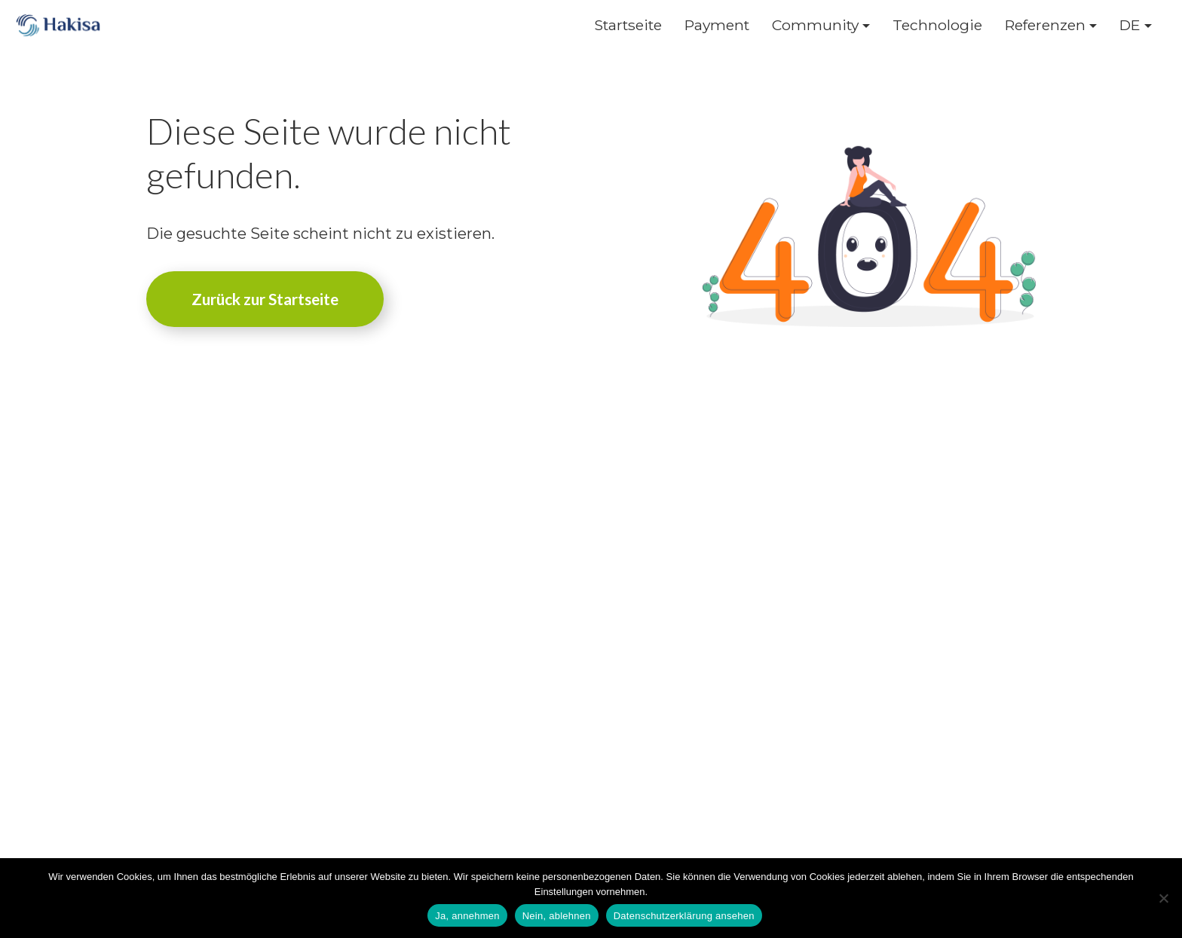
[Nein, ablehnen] (1163, 898)
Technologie (937, 25)
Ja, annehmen (467, 915)
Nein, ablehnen (556, 915)
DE (1130, 25)
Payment (716, 25)
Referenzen (1045, 25)
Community (815, 25)
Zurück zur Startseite (264, 298)
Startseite (628, 25)
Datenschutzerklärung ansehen (684, 915)
